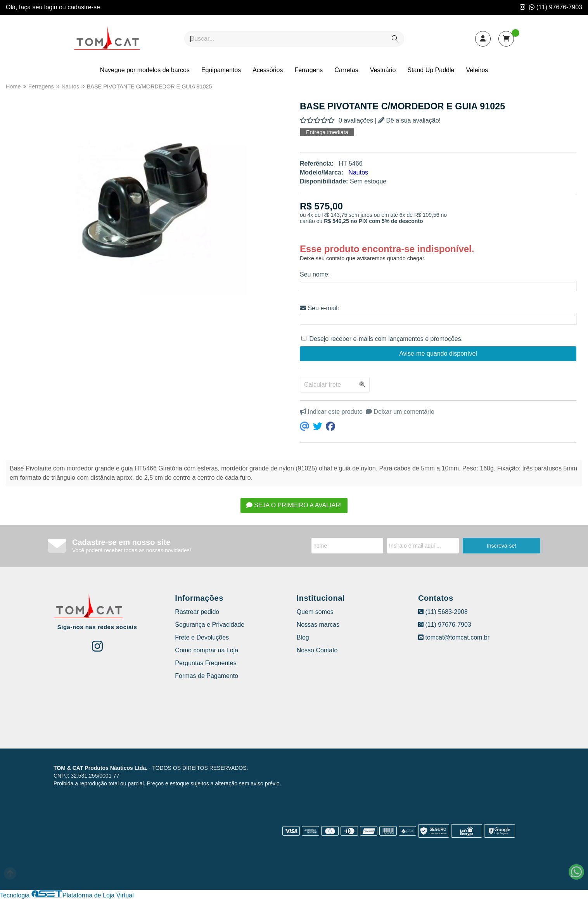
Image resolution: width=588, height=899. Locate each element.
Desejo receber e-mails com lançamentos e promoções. (386, 338)
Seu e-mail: (319, 308)
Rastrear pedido (197, 612)
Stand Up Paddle (430, 70)
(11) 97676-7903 (555, 7)
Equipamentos (221, 70)
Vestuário (383, 70)
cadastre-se (83, 7)
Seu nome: (315, 274)
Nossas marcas (318, 624)
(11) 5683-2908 (443, 612)
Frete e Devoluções (202, 637)
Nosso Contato (317, 650)
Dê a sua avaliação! (409, 120)
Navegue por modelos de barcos (145, 70)
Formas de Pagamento (206, 676)
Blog (303, 637)
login (51, 7)
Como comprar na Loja (206, 650)
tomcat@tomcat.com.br (453, 637)
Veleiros (477, 70)
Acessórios (267, 70)
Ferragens (308, 70)
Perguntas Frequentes (205, 663)
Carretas (346, 70)
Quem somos (315, 612)
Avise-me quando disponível (438, 353)
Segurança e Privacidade (209, 624)
